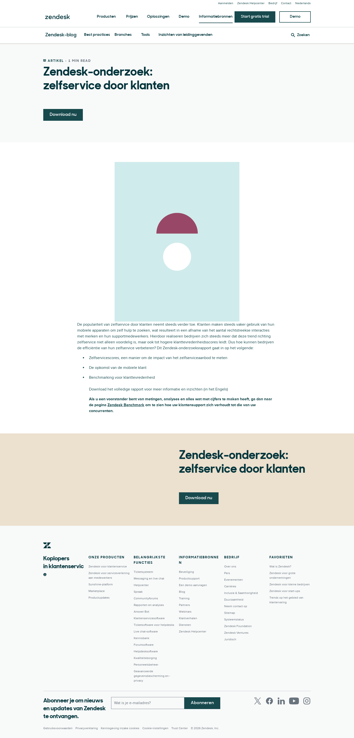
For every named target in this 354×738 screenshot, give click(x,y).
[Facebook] (269, 701)
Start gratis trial (255, 17)
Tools (145, 35)
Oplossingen (158, 17)
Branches (123, 35)
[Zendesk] (47, 552)
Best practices (97, 35)
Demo (184, 17)
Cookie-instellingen (155, 728)
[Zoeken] (300, 35)
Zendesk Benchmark (125, 405)
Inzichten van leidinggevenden (185, 35)
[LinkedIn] (281, 701)
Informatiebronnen (216, 17)
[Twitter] (258, 701)
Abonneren (202, 702)
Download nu (63, 114)
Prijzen (132, 17)
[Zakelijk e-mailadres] (147, 703)
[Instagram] (307, 701)
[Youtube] (294, 701)
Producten (106, 17)
